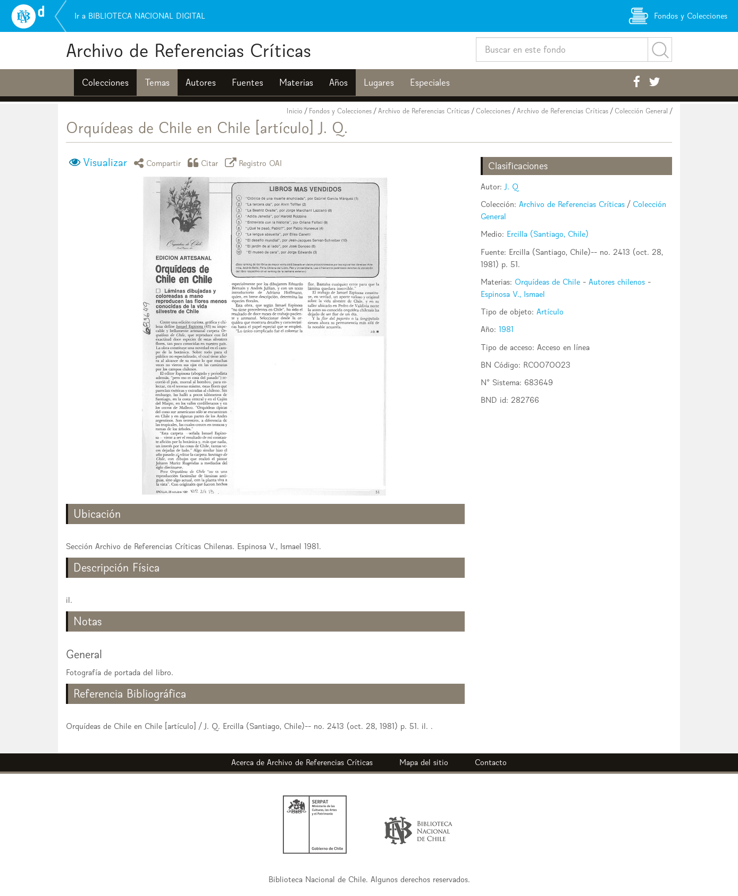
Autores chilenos (617, 282)
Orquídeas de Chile (547, 282)
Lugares (379, 82)
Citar (205, 162)
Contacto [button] (491, 762)
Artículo (550, 311)
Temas (157, 82)
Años (338, 82)
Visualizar (105, 162)
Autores (201, 82)
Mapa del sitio (423, 762)
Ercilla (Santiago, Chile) (548, 234)
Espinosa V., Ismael (513, 294)
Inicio (295, 110)
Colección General (641, 110)
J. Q (511, 186)
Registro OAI (255, 162)
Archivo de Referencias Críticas (188, 50)
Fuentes (247, 82)
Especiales (430, 82)
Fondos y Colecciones (340, 110)
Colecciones (105, 82)
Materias (296, 82)
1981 (506, 329)
